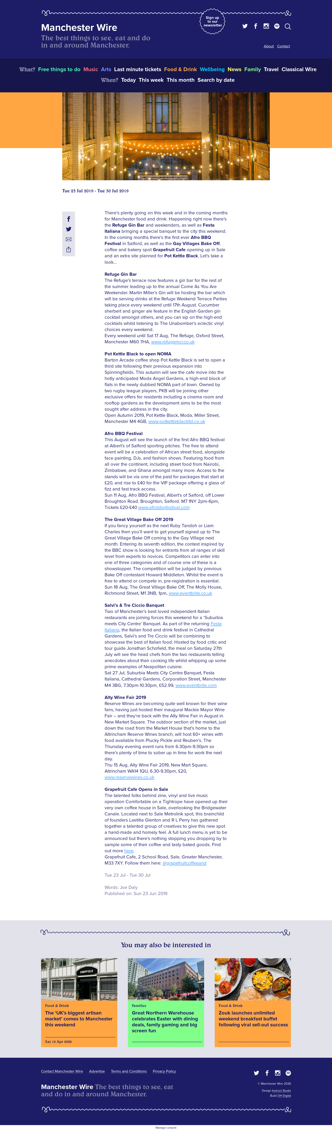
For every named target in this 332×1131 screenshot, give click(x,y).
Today (128, 80)
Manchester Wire (79, 28)
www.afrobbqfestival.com (164, 507)
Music (90, 69)
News (234, 69)
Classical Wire (299, 69)
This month (181, 80)
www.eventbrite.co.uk (190, 593)
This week (151, 80)
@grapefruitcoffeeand (184, 863)
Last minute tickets (137, 69)
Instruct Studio (281, 1090)
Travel (271, 69)
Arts (106, 69)
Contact (283, 46)
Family (252, 69)
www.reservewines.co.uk (129, 777)
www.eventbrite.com (196, 685)
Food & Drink (180, 69)
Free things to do (59, 69)
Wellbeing (212, 69)
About (269, 46)
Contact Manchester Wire (62, 1071)
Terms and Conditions (129, 1071)
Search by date (216, 80)
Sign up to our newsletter (213, 21)
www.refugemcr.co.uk (173, 342)
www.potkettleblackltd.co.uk (176, 421)
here (128, 851)
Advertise (97, 1071)
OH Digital (284, 1096)
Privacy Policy (164, 1071)
